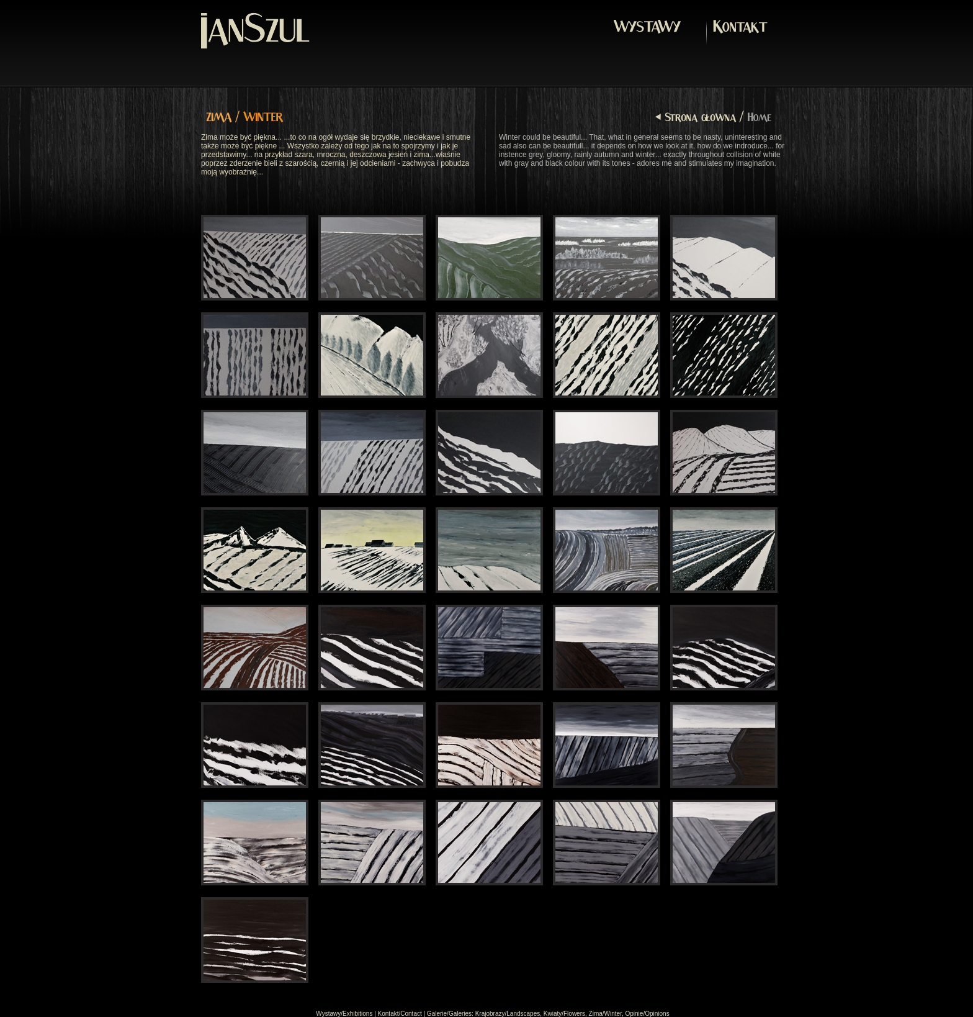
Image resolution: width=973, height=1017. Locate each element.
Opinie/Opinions (647, 1013)
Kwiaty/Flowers (564, 1013)
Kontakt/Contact (400, 1013)
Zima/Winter (605, 1013)
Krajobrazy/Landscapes (507, 1013)
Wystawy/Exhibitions (344, 1013)
